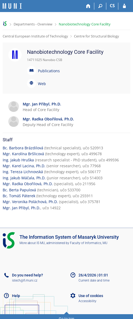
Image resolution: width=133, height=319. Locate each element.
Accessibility (87, 301)
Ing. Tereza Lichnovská (23, 171)
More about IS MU (32, 243)
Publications (49, 70)
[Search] (100, 6)
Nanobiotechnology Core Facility (85, 24)
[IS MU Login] (124, 6)
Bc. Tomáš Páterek (19, 195)
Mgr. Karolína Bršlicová (23, 153)
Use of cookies (91, 296)
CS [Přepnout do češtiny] (112, 6)
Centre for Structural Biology (96, 36)
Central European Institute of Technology (35, 36)
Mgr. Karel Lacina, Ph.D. (24, 165)
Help (16, 296)
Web (42, 83)
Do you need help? (27, 275)
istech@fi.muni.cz (24, 280)
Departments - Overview (33, 24)
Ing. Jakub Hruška (18, 159)
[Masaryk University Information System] (12, 6)
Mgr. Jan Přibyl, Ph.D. (21, 207)
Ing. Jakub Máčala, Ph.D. (24, 177)
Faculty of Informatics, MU (88, 243)
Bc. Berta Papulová (19, 189)
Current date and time (94, 280)
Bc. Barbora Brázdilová (23, 147)
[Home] (88, 6)
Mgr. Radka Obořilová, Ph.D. (28, 183)
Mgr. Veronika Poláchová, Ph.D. (30, 201)
